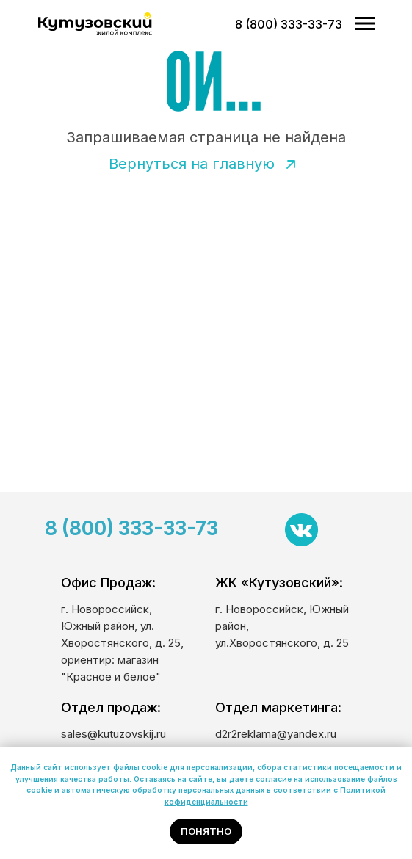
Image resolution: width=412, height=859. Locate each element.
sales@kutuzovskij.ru (113, 734)
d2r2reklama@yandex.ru (275, 734)
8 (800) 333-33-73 (131, 528)
